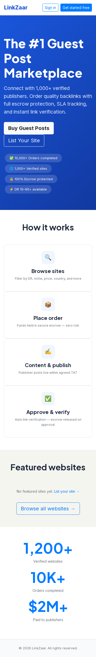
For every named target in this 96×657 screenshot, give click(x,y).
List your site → (67, 491)
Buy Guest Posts (28, 128)
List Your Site (24, 140)
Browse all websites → (48, 509)
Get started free (76, 7)
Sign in (50, 7)
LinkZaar (16, 7)
